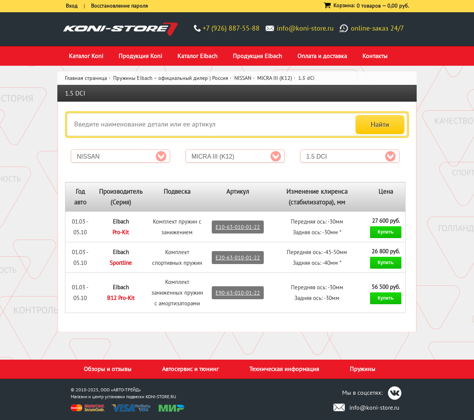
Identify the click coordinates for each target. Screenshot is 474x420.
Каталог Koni (86, 56)
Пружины (362, 369)
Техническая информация (284, 369)
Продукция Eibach (257, 56)
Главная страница (86, 78)
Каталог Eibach (197, 56)
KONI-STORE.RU (161, 396)
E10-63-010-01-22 (238, 227)
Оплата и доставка (322, 56)
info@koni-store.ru (305, 28)
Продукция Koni (140, 56)
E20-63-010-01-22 (238, 257)
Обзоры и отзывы (107, 369)
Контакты (375, 56)
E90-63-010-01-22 (238, 292)
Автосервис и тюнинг (190, 369)
